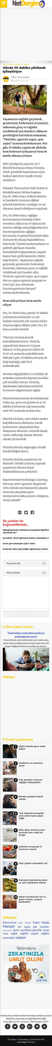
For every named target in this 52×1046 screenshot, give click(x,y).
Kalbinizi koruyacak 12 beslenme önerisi (30, 848)
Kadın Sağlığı (41, 922)
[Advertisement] (26, 34)
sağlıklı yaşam (29, 933)
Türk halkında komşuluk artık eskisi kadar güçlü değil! (31, 816)
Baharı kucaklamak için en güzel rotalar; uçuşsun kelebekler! (32, 899)
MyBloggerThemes (26, 1042)
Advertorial (9, 922)
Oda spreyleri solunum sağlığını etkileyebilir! (30, 781)
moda (5, 933)
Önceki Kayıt (10, 615)
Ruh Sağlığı (24, 926)
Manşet (18, 64)
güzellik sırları (40, 930)
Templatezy (23, 1039)
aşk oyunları (41, 926)
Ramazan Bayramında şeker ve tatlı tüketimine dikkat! (33, 881)
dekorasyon (7, 930)
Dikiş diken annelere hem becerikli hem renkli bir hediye (32, 832)
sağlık (14, 933)
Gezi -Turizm (24, 923)
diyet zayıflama (22, 930)
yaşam (26, 64)
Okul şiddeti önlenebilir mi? (33, 863)
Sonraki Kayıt (41, 615)
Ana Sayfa (7, 64)
